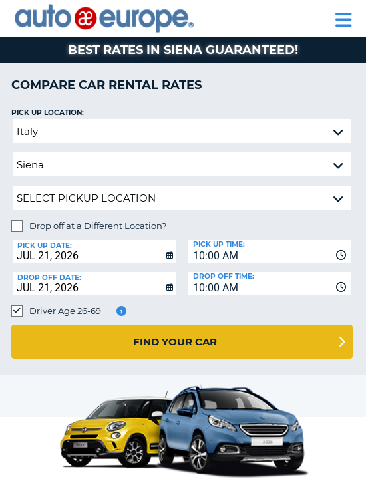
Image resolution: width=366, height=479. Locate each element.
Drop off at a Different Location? (97, 225)
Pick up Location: (47, 112)
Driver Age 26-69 (65, 310)
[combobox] (269, 251)
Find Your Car (175, 341)
